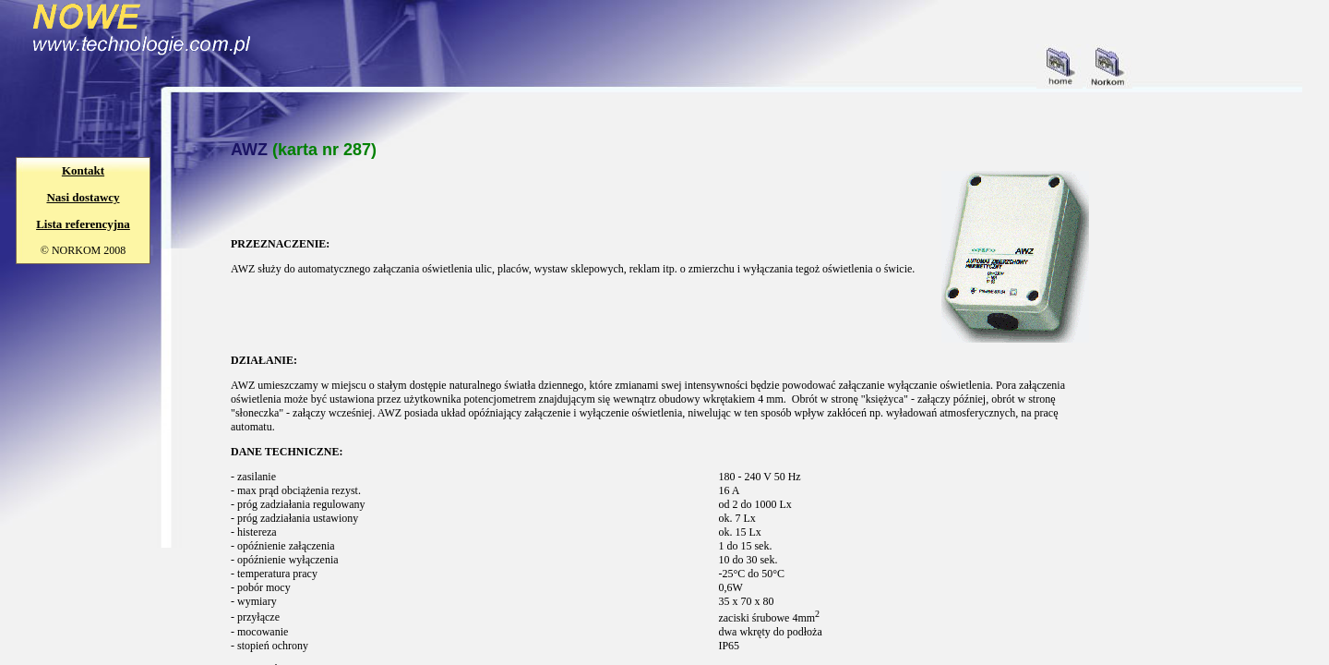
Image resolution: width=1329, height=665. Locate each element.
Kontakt (83, 170)
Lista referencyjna (83, 224)
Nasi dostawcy (82, 197)
